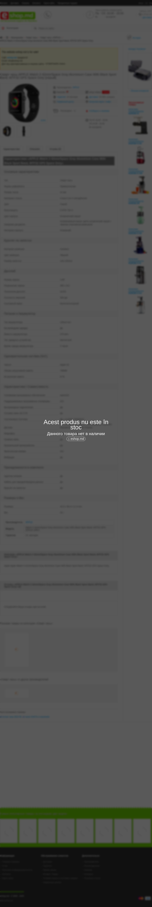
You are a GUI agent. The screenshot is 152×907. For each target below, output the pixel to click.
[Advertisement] (79, 465)
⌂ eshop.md (76, 438)
